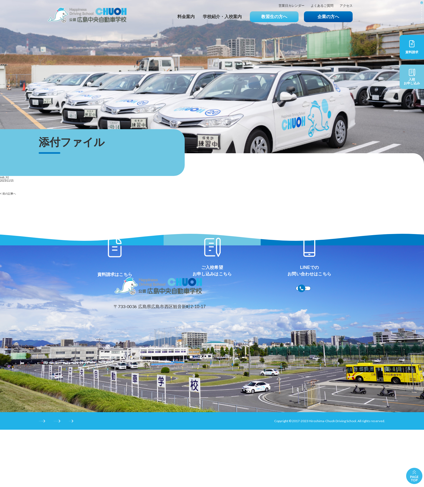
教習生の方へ (274, 16)
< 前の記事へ (8, 193)
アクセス (346, 6)
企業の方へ (328, 16)
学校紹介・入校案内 (222, 16)
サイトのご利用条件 (53, 478)
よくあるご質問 (322, 6)
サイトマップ (139, 478)
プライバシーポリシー (98, 478)
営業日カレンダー (291, 6)
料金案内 (186, 16)
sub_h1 (4, 177)
